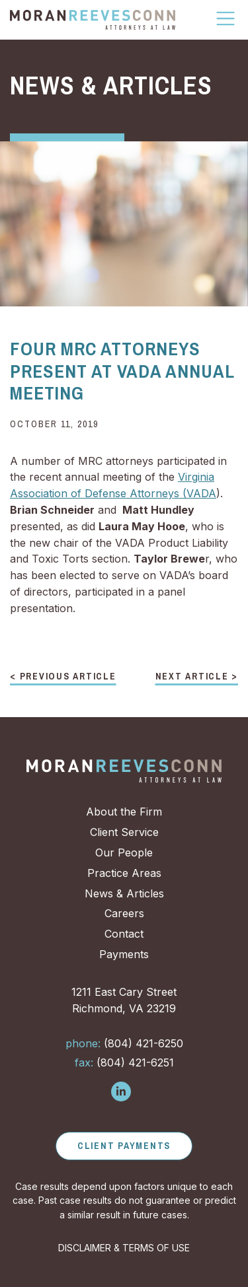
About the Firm (124, 811)
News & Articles (124, 893)
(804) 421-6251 (124, 1062)
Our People (124, 852)
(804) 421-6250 (124, 1043)
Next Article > (197, 677)
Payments (124, 954)
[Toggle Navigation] (226, 18)
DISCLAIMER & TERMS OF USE (124, 1247)
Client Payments (124, 1146)
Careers (124, 913)
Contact (124, 933)
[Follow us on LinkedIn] (121, 1091)
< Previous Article (63, 677)
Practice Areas (124, 873)
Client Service (124, 832)
